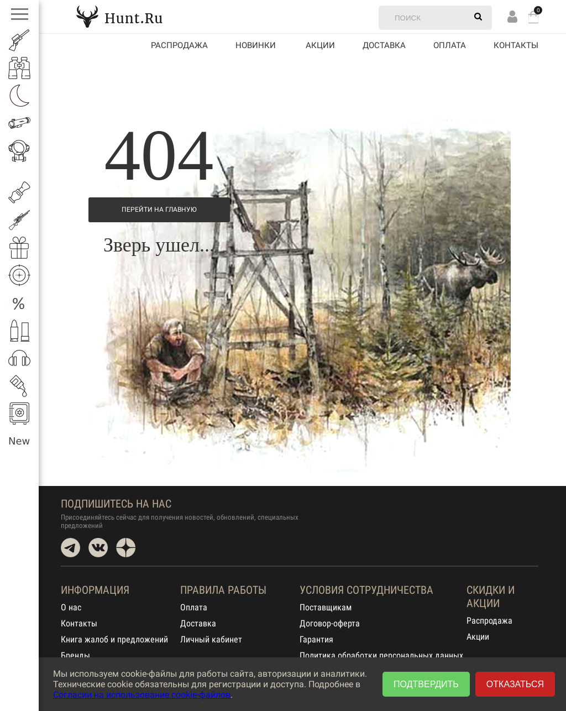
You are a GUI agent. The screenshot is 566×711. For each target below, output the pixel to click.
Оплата (449, 45)
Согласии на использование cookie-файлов (141, 694)
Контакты (516, 45)
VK (98, 547)
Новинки (255, 45)
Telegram (70, 547)
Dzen (125, 547)
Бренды (75, 655)
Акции (478, 636)
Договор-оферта (330, 623)
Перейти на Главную (159, 209)
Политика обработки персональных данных (381, 655)
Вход (512, 16)
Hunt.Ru (119, 16)
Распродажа (179, 45)
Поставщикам (326, 607)
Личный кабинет (211, 639)
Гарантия (316, 639)
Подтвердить (426, 684)
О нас (71, 607)
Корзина (533, 17)
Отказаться (515, 684)
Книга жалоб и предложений (114, 639)
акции (320, 45)
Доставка (384, 45)
